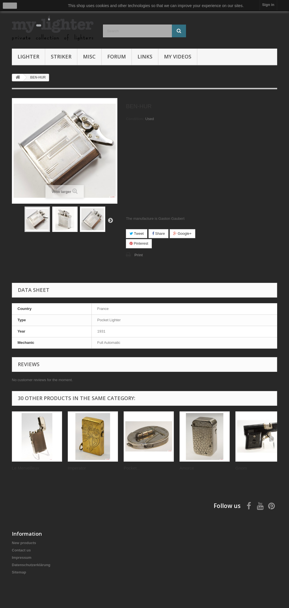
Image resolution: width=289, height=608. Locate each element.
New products (24, 543)
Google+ (182, 233)
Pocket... (132, 468)
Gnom (241, 468)
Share (158, 233)
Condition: (135, 119)
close (10, 5)
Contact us (21, 550)
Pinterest (139, 243)
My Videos (177, 56)
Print (138, 255)
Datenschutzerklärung (31, 565)
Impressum (21, 557)
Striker (61, 56)
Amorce (186, 468)
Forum (116, 56)
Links (144, 56)
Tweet (137, 233)
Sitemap (19, 572)
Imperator (77, 468)
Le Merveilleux (25, 468)
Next (110, 220)
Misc (89, 56)
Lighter (28, 56)
